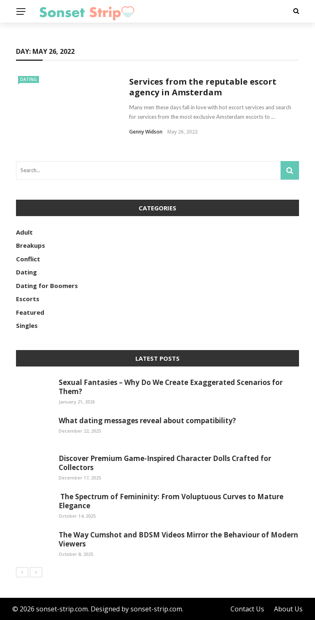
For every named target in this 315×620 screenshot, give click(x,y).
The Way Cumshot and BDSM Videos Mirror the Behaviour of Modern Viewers (178, 539)
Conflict (28, 259)
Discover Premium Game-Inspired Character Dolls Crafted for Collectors (165, 463)
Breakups (30, 245)
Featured (30, 312)
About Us (288, 608)
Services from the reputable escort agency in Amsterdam (202, 87)
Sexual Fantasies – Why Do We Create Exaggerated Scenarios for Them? (171, 387)
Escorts (27, 299)
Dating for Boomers (47, 285)
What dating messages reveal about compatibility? (147, 420)
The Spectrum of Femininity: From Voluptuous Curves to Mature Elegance (171, 501)
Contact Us (247, 608)
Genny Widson (145, 131)
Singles (27, 325)
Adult (24, 232)
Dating (28, 79)
